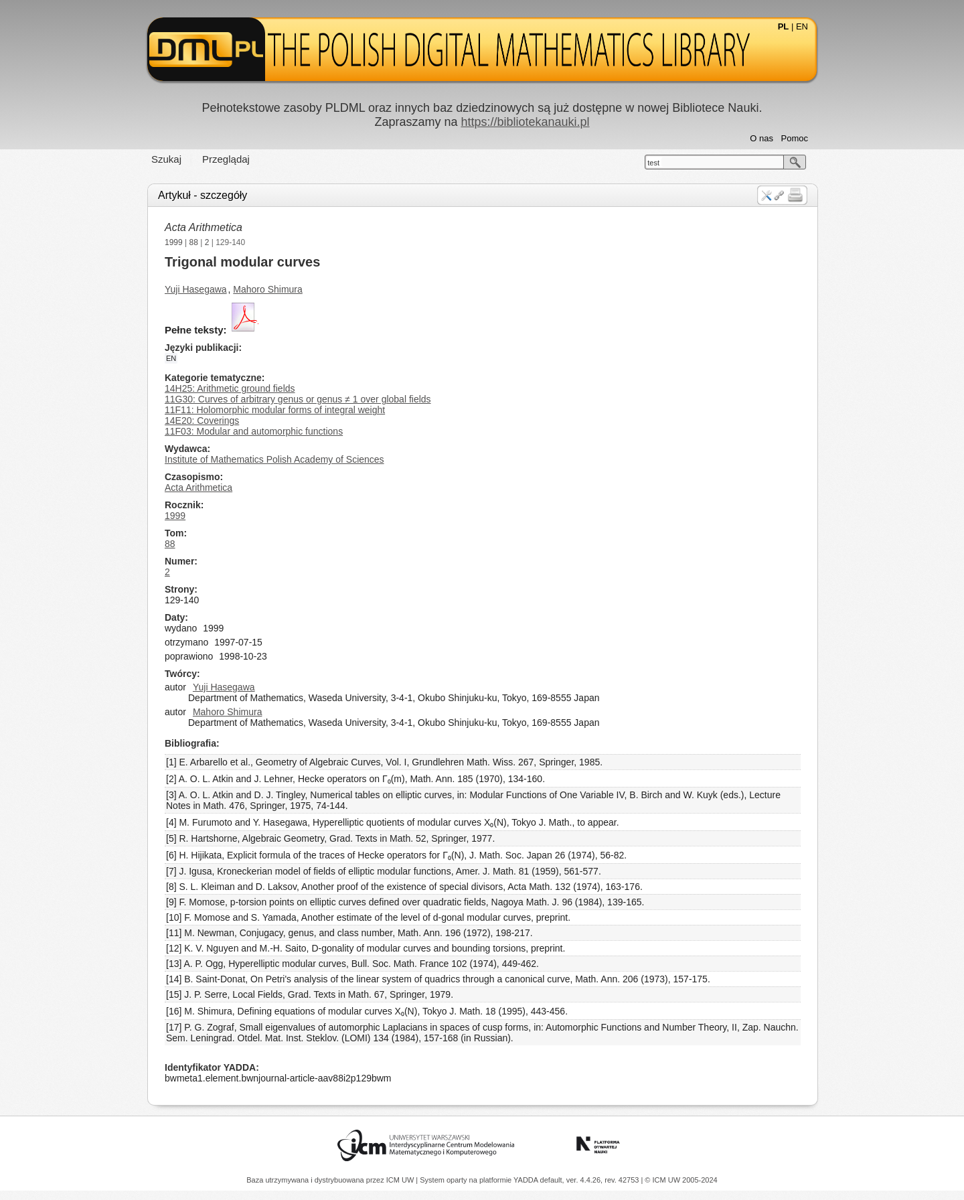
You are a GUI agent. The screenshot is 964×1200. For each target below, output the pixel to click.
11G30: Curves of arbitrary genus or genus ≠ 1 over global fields (298, 399)
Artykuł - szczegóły (202, 195)
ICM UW (401, 1180)
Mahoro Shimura (268, 289)
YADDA (526, 1180)
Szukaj (166, 159)
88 (193, 242)
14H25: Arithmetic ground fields (230, 388)
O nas (761, 138)
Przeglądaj (226, 159)
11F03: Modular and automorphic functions (254, 431)
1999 (174, 242)
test (653, 163)
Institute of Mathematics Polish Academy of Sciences (274, 459)
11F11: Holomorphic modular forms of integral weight (275, 409)
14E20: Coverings (202, 420)
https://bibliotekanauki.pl (525, 122)
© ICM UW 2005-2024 (681, 1180)
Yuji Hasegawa (196, 289)
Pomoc (794, 138)
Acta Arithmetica (203, 227)
